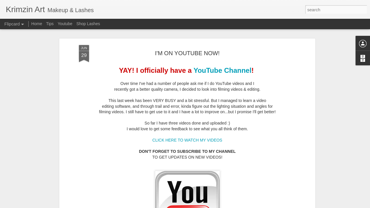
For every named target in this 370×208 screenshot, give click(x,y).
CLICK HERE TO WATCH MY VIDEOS (187, 135)
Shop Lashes (88, 23)
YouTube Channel (222, 65)
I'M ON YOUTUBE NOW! (187, 48)
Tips (50, 23)
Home (36, 23)
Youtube (65, 23)
